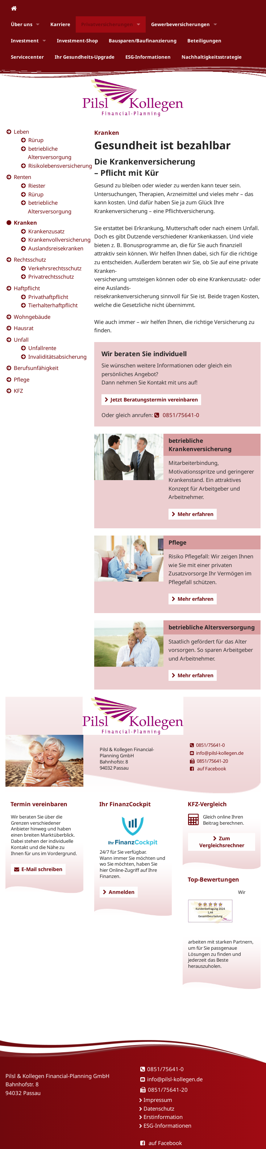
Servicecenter (27, 57)
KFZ (18, 390)
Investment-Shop (77, 40)
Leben (21, 131)
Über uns (21, 24)
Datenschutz (159, 1108)
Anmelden (118, 891)
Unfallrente (42, 347)
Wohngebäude (32, 316)
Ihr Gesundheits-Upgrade (85, 57)
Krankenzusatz (46, 231)
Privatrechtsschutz (51, 276)
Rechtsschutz (30, 259)
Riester (36, 185)
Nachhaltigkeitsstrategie (212, 57)
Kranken (25, 222)
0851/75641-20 (209, 761)
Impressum (158, 1099)
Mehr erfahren (192, 514)
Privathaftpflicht (48, 296)
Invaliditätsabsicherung (57, 356)
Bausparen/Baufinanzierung (142, 40)
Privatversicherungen (107, 24)
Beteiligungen (204, 40)
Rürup (35, 139)
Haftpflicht (27, 288)
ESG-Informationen (148, 57)
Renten (22, 176)
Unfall (21, 339)
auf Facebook (208, 768)
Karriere (60, 24)
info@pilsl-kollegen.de (217, 753)
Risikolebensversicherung (60, 165)
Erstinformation (163, 1116)
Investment (25, 40)
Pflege (21, 379)
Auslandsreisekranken (55, 248)
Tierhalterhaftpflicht (53, 305)
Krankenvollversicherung (59, 239)
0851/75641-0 (176, 415)
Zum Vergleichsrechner (221, 842)
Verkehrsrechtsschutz (55, 268)
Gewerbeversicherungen (180, 24)
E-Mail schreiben (38, 869)
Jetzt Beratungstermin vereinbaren (151, 399)
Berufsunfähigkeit (36, 367)
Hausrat (23, 328)
